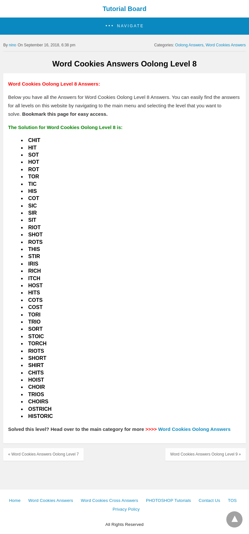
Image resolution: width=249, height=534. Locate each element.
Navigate (130, 26)
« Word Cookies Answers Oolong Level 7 (43, 454)
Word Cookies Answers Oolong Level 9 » (205, 454)
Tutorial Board (124, 8)
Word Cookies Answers (226, 45)
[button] (124, 26)
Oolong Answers (189, 45)
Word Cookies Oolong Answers (194, 429)
